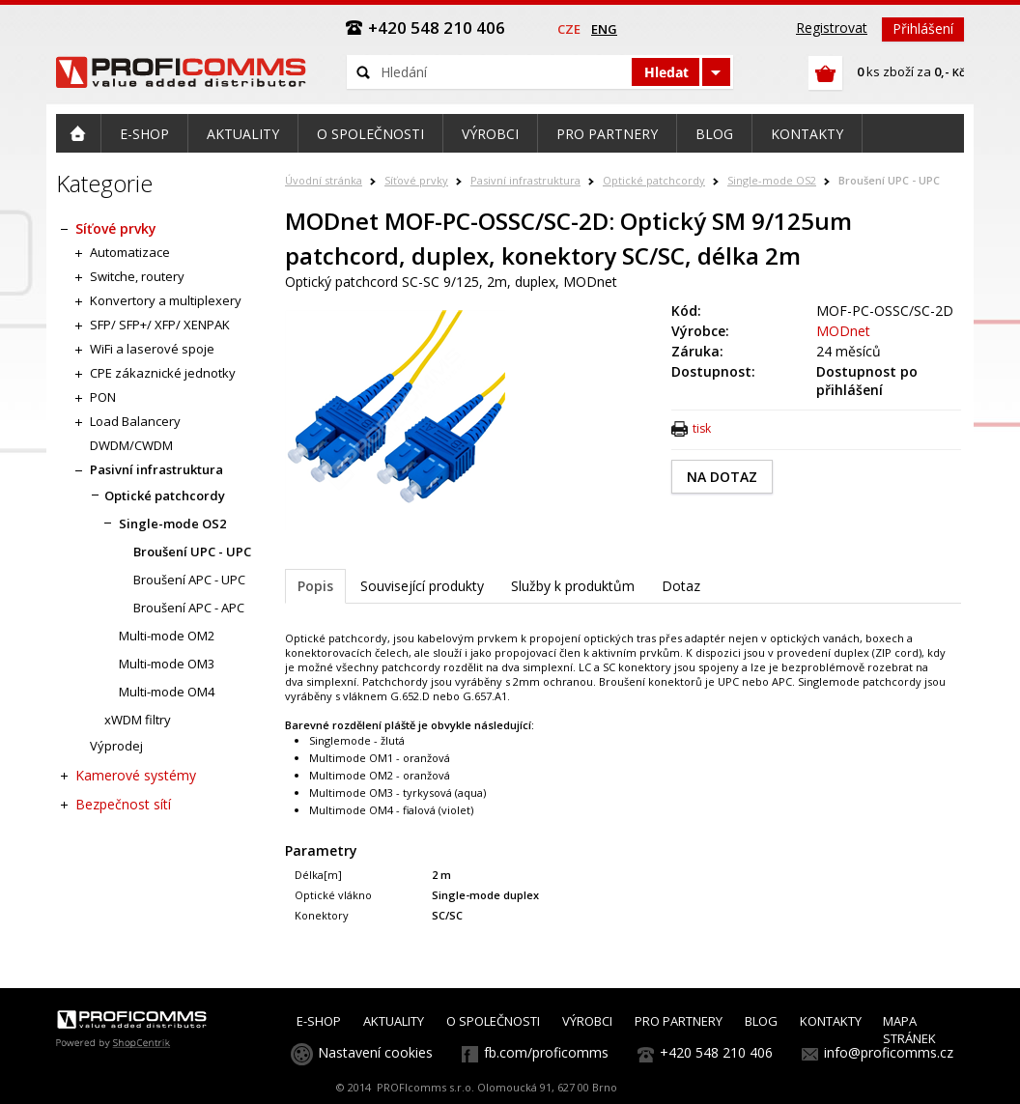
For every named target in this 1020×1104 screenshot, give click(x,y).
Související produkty (422, 586)
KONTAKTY (831, 1021)
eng (604, 29)
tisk (702, 428)
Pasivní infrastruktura (525, 180)
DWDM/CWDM (131, 445)
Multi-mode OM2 (166, 635)
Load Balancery (135, 421)
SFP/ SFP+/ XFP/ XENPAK (160, 324)
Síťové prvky (416, 180)
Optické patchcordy (654, 180)
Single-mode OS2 (771, 180)
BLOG (761, 1021)
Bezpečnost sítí (123, 804)
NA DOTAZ (722, 476)
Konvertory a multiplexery (165, 300)
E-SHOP (319, 1021)
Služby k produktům (573, 586)
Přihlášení (922, 28)
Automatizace (130, 252)
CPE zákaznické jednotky (163, 373)
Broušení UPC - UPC (889, 180)
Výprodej (116, 745)
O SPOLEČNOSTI (493, 1021)
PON (103, 397)
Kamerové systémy (135, 775)
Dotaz (681, 586)
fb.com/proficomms (546, 1052)
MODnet (843, 331)
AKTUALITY (393, 1021)
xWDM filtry (137, 719)
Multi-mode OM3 (166, 663)
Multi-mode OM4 (166, 691)
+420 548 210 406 (716, 1052)
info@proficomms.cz (888, 1052)
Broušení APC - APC (188, 607)
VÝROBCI (587, 1021)
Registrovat (831, 27)
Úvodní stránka (323, 180)
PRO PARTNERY (678, 1021)
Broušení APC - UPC (189, 579)
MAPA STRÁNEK (909, 1029)
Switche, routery (137, 276)
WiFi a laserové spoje (152, 348)
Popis (315, 586)
